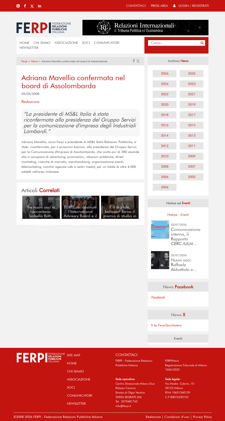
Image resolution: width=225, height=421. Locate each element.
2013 (191, 135)
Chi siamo (41, 43)
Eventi (185, 215)
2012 (164, 146)
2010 (164, 156)
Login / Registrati (191, 6)
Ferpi (24, 61)
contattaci (136, 6)
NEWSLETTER (29, 48)
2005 (191, 177)
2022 (164, 94)
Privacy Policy (202, 417)
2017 (191, 115)
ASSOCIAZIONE (66, 43)
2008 (164, 166)
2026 (164, 73)
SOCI (86, 43)
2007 (191, 166)
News (34, 61)
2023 (191, 84)
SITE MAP (73, 355)
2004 (164, 187)
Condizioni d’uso (176, 417)
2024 (164, 84)
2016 (164, 125)
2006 (164, 177)
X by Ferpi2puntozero (166, 325)
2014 (164, 135)
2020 (164, 104)
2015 (191, 125)
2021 (191, 94)
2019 (191, 104)
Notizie (172, 215)
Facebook (158, 297)
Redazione (153, 417)
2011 (191, 146)
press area (159, 6)
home (24, 43)
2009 (191, 156)
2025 (191, 73)
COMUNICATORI (106, 43)
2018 (164, 115)
